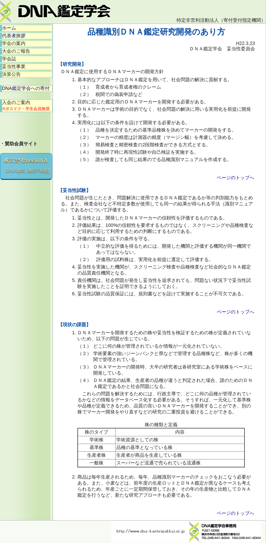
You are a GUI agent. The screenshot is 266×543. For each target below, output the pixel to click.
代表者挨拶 (13, 35)
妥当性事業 (13, 66)
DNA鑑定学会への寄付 (26, 88)
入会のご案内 (26, 105)
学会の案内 (13, 43)
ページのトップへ (235, 177)
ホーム (9, 28)
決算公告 (11, 74)
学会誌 (9, 58)
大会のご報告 (16, 51)
